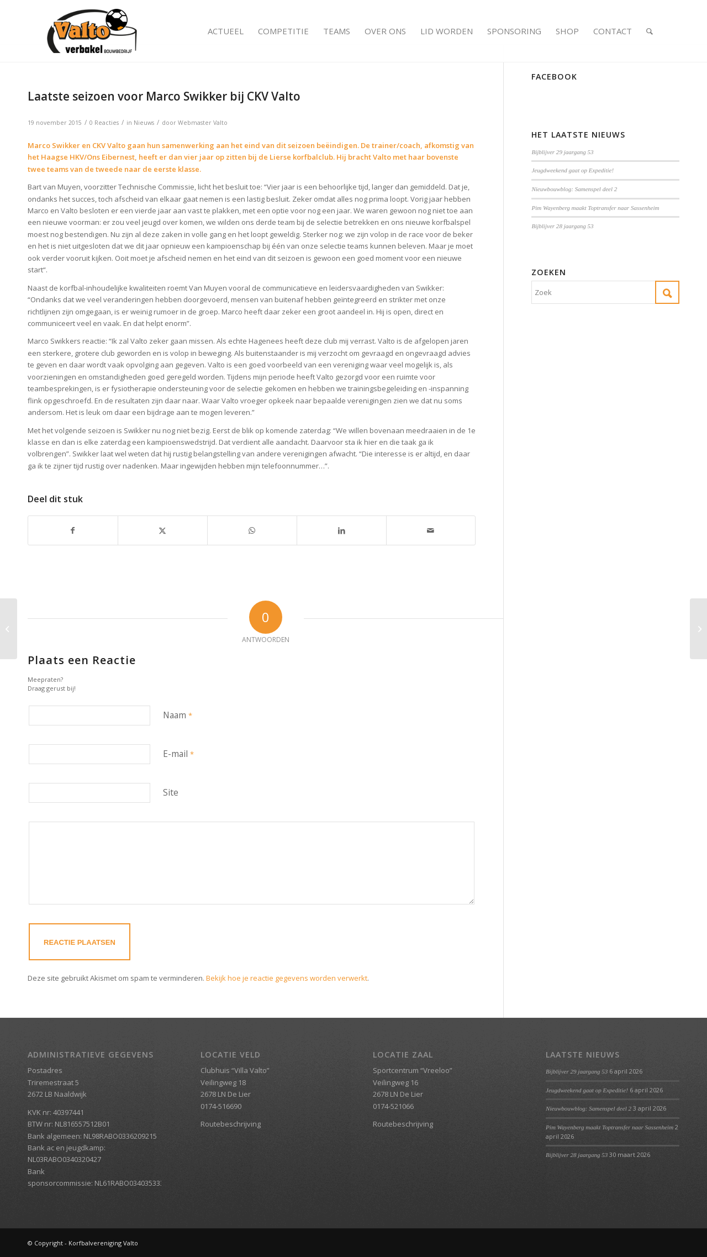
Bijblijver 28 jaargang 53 (562, 226)
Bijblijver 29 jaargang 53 (562, 152)
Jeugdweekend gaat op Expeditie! (572, 170)
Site (170, 792)
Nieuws (144, 123)
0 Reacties (104, 123)
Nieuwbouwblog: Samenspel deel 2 (574, 189)
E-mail (178, 754)
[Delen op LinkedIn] (341, 530)
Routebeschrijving (231, 1124)
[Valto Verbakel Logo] (92, 31)
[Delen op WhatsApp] (252, 530)
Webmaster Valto (203, 123)
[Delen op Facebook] (73, 530)
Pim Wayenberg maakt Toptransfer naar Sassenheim (595, 207)
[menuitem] (226, 31)
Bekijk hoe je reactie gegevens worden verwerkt (286, 978)
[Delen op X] (162, 530)
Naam (177, 715)
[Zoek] (649, 31)
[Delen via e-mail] (431, 530)
